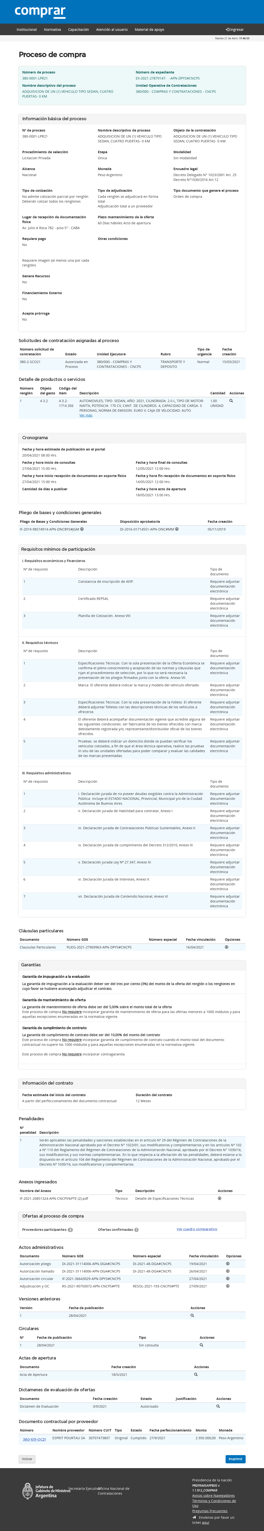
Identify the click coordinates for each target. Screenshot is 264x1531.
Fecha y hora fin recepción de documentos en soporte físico (185, 475)
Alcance (28, 168)
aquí (205, 1522)
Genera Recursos (36, 276)
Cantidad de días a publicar (44, 489)
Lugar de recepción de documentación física (54, 219)
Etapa (102, 152)
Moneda (104, 168)
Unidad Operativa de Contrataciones (166, 85)
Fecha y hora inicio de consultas (48, 462)
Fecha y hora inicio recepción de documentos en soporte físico (74, 475)
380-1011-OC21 (34, 1439)
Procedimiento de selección (45, 152)
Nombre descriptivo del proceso (49, 85)
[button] (78, 29)
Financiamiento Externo (42, 293)
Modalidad (182, 152)
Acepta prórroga (36, 313)
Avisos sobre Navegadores (213, 1495)
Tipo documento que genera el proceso (206, 190)
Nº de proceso (33, 130)
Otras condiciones (113, 238)
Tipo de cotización (37, 190)
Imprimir (236, 1459)
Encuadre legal (185, 168)
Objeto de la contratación (194, 130)
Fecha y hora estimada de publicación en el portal (63, 449)
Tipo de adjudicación (115, 190)
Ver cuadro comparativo (197, 1229)
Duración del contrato (154, 1095)
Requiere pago (34, 238)
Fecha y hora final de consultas (161, 462)
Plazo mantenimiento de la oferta (126, 217)
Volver (27, 1459)
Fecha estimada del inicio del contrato (54, 1095)
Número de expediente (155, 72)
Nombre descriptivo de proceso (124, 130)
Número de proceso (38, 72)
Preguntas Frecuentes (210, 1511)
